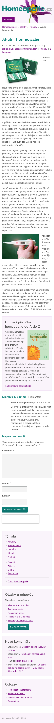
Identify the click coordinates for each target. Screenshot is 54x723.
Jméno (6, 483)
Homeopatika (14, 545)
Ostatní (11, 562)
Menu (10, 19)
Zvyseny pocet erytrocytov (20, 620)
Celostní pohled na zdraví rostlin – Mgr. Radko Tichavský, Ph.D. (27, 667)
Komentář (8, 450)
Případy (33, 27)
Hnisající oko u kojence (19, 616)
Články (23, 27)
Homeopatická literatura (19, 690)
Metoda (11, 553)
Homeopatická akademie (20, 697)
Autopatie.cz (14, 701)
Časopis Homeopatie (18, 581)
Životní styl (13, 573)
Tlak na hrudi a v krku (18, 605)
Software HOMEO (16, 693)
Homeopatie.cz (9, 27)
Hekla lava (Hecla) (24, 661)
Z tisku (11, 570)
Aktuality (12, 541)
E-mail (6, 495)
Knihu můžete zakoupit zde (18, 386)
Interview (12, 549)
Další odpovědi (18, 627)
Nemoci (11, 557)
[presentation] (20, 519)
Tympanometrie (15, 609)
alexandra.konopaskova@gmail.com (19, 49)
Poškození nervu (16, 613)
